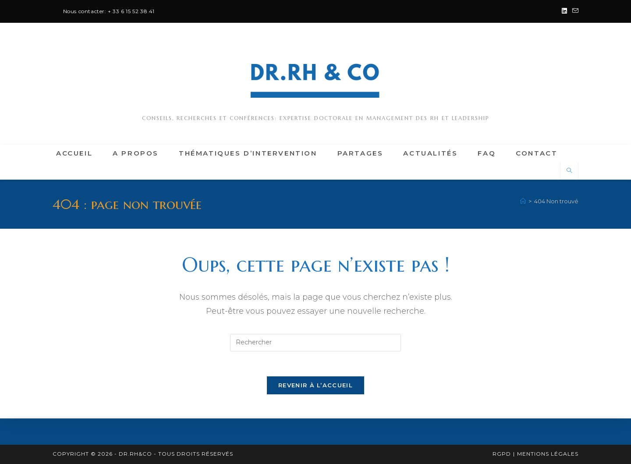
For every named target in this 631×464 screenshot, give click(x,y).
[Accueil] (523, 201)
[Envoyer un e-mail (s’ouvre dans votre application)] (574, 11)
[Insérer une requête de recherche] (315, 342)
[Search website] (569, 171)
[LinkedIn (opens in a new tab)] (564, 11)
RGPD (502, 453)
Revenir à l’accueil (315, 386)
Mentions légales (547, 453)
